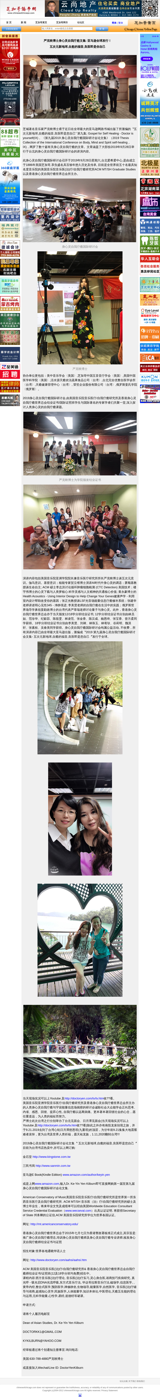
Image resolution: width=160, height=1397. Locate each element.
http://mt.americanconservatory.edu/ (54, 1224)
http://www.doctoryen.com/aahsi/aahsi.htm (58, 1260)
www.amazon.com (47, 1183)
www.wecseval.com (78, 1210)
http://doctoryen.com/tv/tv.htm (84, 1098)
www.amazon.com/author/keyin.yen (86, 1174)
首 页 (9, 22)
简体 (114, 22)
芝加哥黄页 (41, 22)
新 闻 (23, 22)
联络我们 (141, 1381)
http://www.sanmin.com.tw (53, 1165)
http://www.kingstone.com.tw (51, 1156)
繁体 (120, 22)
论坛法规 (124, 1381)
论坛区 (80, 22)
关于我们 (132, 1381)
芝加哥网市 (62, 22)
